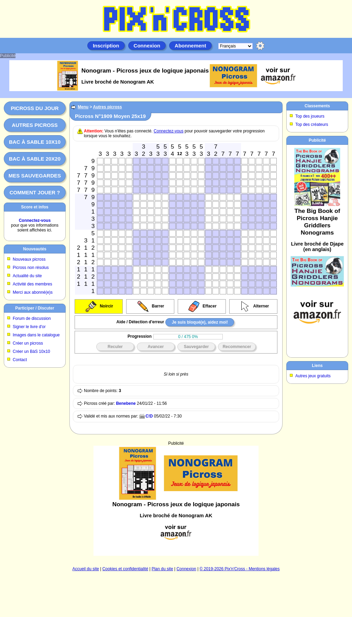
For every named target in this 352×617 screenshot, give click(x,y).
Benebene (125, 403)
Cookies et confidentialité (125, 568)
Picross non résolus (31, 267)
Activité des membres (32, 284)
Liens (317, 365)
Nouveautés (34, 249)
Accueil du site (86, 568)
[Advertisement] (176, 480)
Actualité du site (27, 275)
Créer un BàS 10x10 (31, 351)
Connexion (147, 45)
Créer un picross (28, 343)
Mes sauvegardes (35, 175)
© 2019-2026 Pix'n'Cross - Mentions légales (240, 568)
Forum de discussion (32, 318)
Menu (83, 107)
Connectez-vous (35, 220)
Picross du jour (34, 108)
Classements (317, 106)
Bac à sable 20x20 (34, 159)
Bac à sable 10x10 (34, 142)
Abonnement (190, 45)
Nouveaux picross (29, 259)
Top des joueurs (309, 116)
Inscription (106, 45)
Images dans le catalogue (36, 335)
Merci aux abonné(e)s (33, 292)
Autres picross (34, 125)
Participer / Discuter (34, 308)
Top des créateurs (311, 124)
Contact (20, 359)
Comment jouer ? (35, 192)
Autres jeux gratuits (313, 376)
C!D (149, 416)
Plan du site (162, 568)
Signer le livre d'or (29, 326)
